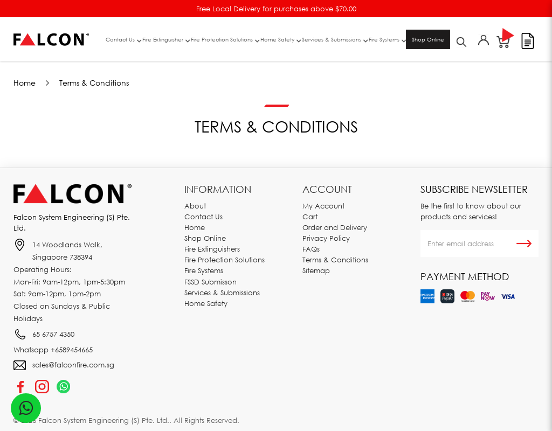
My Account (323, 205)
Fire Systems (203, 270)
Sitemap (316, 270)
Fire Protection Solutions (224, 259)
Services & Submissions (222, 292)
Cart (310, 216)
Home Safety (205, 303)
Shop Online (428, 39)
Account (327, 189)
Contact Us (203, 216)
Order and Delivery (334, 227)
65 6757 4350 (53, 334)
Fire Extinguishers (212, 249)
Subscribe (524, 243)
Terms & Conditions (94, 82)
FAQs (311, 249)
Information (217, 189)
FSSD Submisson (210, 281)
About (195, 205)
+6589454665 (72, 349)
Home (24, 82)
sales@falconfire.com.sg (73, 364)
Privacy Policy (326, 238)
